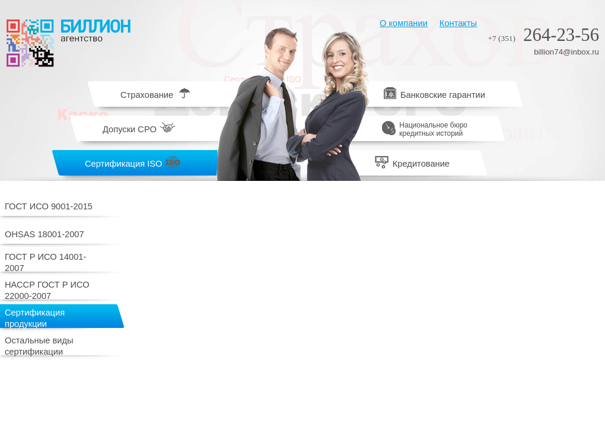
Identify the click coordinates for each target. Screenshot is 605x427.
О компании (404, 23)
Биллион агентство (68, 43)
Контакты (458, 23)
